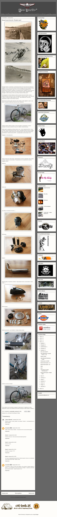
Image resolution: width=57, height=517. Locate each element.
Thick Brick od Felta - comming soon (45, 370)
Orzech (6, 435)
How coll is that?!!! (44, 351)
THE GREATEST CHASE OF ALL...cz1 (46, 354)
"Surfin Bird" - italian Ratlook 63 (48, 213)
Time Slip (45, 194)
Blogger (36, 514)
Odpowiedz (7, 424)
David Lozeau (43, 356)
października (43, 346)
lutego (42, 384)
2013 (41, 338)
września (43, 348)
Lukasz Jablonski (8, 419)
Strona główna (18, 493)
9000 (42, 366)
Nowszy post (5, 493)
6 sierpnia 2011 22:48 (12, 442)
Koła (41, 368)
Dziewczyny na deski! (45, 361)
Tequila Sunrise (47, 187)
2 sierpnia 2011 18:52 (12, 435)
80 (8, 413)
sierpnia (42, 350)
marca (42, 382)
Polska (18, 413)
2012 (41, 340)
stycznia (42, 386)
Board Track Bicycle (13, 413)
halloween (46, 200)
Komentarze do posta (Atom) (20, 497)
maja (42, 379)
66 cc (7, 413)
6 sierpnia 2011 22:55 (12, 456)
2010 (41, 388)
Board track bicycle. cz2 (45, 364)
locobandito (7, 427)
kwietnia (42, 381)
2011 (41, 341)
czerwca (42, 377)
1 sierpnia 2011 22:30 (17, 419)
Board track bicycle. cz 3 (45, 362)
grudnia (42, 343)
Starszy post (31, 493)
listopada (43, 345)
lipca (42, 375)
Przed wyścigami (47, 206)
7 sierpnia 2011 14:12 (16, 464)
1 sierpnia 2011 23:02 (16, 427)
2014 (41, 336)
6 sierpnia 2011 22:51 (12, 449)
